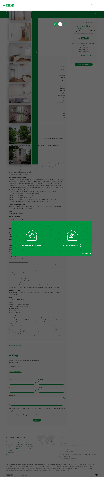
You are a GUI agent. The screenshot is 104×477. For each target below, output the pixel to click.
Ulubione (62, 3)
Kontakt (53, 3)
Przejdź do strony (86, 253)
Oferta (24, 3)
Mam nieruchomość (72, 245)
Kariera (46, 3)
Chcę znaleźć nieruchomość (31, 245)
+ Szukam (92, 3)
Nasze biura (31, 3)
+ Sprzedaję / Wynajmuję (77, 3)
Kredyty (39, 3)
